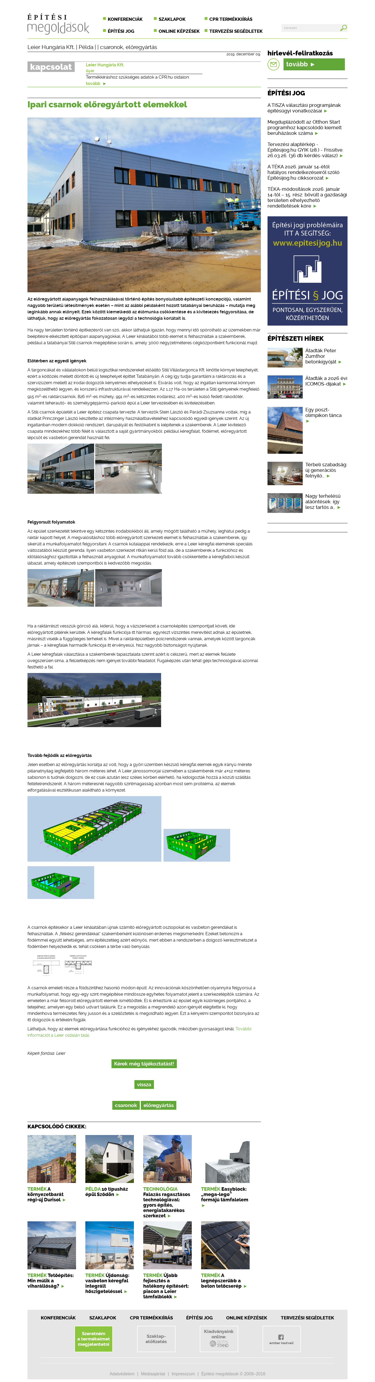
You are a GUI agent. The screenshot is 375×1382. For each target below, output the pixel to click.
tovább (96, 83)
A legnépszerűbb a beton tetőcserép (221, 1281)
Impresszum (183, 1374)
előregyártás (141, 47)
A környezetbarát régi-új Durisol (45, 1194)
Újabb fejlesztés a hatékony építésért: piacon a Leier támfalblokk (166, 1286)
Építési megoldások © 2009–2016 (233, 1374)
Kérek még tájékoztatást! (144, 1064)
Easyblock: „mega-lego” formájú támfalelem (224, 1194)
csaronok (111, 47)
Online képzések (179, 31)
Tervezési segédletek (236, 31)
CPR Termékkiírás (151, 1317)
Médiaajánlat (153, 1374)
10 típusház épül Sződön (106, 1191)
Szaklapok (172, 19)
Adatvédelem (122, 1374)
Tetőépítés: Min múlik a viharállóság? (50, 1281)
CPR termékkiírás (230, 19)
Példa (86, 47)
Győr (90, 71)
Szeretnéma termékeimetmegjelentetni (93, 1339)
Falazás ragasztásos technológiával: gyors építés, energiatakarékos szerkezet (166, 1205)
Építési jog (121, 31)
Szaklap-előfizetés (156, 1339)
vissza (144, 1084)
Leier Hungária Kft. (51, 47)
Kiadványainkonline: (219, 1338)
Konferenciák (125, 19)
